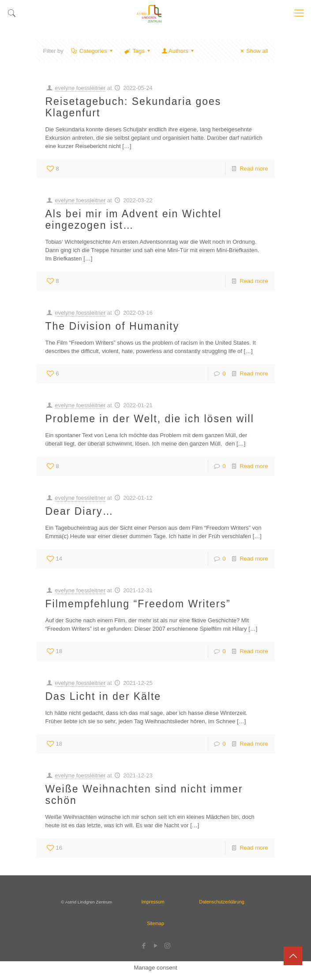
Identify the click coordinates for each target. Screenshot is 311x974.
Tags (138, 51)
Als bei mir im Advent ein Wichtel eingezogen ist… (133, 219)
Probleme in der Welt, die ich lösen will (149, 418)
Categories (92, 51)
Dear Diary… (79, 511)
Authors (178, 51)
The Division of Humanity (112, 326)
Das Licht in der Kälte (103, 696)
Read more (254, 168)
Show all (253, 51)
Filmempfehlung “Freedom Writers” (138, 604)
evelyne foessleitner (80, 88)
